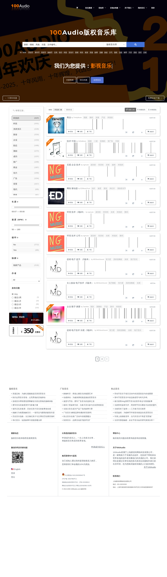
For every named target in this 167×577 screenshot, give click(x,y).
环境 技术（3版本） (76, 212)
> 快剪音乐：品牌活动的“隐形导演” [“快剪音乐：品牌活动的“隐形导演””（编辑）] (76, 498)
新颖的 (99, 307)
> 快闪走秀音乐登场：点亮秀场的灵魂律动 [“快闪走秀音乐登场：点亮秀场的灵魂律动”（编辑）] (28, 476)
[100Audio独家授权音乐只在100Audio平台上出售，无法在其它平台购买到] (17, 258)
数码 (126, 212)
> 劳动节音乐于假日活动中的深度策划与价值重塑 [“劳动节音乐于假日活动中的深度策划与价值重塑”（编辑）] (133, 472)
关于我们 (128, 8)
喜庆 (140, 52)
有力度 (108, 259)
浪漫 (91, 52)
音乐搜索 (88, 8)
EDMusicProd (85, 188)
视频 (85, 117)
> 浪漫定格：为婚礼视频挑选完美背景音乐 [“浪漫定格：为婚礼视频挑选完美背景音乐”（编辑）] (28, 472)
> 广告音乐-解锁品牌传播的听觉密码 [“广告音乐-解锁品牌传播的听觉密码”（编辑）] (76, 491)
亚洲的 (102, 141)
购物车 (152, 132)
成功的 (93, 165)
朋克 (105, 188)
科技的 (110, 117)
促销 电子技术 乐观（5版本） (80, 330)
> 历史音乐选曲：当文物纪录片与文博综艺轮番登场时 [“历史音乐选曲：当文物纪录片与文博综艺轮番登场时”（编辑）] (33, 495)
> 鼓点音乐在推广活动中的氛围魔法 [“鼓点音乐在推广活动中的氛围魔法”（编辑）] (76, 495)
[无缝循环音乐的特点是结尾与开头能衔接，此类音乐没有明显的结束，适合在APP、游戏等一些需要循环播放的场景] (17, 237)
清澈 (97, 117)
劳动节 (30, 52)
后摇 (145, 52)
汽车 (130, 52)
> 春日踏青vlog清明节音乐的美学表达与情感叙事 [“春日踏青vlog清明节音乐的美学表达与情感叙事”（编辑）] (133, 479)
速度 (99, 188)
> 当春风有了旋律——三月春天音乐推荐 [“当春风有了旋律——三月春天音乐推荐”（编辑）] (129, 487)
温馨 (101, 52)
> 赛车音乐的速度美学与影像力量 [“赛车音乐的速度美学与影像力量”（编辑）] (24, 483)
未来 (107, 165)
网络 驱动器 (72, 188)
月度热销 (69, 80)
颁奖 (115, 52)
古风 (55, 52)
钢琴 (125, 52)
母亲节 (43, 52)
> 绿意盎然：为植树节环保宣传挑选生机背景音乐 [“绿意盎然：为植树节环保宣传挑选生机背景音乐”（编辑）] (133, 491)
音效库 (101, 8)
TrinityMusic (77, 117)
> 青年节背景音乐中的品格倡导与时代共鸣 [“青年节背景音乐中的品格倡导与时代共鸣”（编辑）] (130, 476)
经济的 (100, 165)
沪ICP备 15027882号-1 (69, 557)
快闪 (60, 52)
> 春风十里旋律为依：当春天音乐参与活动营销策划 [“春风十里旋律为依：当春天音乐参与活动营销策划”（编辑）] (83, 483)
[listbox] (114, 44)
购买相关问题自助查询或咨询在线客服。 (130, 516)
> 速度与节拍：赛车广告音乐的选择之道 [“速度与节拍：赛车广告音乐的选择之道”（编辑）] (78, 479)
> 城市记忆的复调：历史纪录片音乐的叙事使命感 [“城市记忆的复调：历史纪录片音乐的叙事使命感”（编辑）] (31, 487)
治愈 (120, 52)
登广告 (110, 141)
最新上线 (131, 110)
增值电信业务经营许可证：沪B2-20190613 (76, 560)
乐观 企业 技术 (73, 165)
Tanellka (86, 307)
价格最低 (153, 110)
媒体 (113, 165)
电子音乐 (134, 259)
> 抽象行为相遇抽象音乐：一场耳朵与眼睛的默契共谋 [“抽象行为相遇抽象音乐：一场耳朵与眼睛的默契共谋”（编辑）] (33, 491)
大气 (110, 52)
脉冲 (112, 307)
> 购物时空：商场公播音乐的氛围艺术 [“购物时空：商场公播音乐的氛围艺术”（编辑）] (77, 472)
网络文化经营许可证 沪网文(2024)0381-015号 (76, 564)
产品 (103, 117)
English (15, 547)
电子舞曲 (112, 283)
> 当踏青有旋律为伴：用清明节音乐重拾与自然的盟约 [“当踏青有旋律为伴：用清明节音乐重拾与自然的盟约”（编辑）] (134, 483)
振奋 (106, 52)
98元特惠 (83, 80)
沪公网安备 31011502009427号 (75, 553)
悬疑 (135, 52)
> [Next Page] (106, 359)
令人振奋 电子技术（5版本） (80, 283)
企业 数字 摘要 (73, 306)
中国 (117, 141)
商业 (69, 117)
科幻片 (112, 188)
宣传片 (71, 52)
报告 (92, 307)
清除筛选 (69, 110)
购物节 (50, 52)
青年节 (37, 52)
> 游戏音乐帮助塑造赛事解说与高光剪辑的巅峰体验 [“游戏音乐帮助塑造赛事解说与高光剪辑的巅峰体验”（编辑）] (32, 479)
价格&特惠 (114, 8)
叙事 (96, 52)
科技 (65, 52)
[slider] (13, 207)
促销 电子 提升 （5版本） (79, 259)
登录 (153, 8)
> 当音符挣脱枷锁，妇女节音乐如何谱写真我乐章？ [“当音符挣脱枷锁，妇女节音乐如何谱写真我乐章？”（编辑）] (134, 498)
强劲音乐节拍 (122, 188)
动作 (93, 188)
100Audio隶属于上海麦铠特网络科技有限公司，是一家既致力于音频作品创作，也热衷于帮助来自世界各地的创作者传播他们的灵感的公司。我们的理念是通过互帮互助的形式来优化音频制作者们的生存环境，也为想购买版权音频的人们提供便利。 (134, 536)
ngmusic (86, 165)
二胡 (95, 141)
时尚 (81, 52)
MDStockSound (98, 259)
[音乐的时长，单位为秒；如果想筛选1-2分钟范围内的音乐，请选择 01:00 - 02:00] (17, 201)
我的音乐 (141, 8)
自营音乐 (97, 80)
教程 (91, 117)
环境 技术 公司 (73, 236)
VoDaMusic (82, 141)
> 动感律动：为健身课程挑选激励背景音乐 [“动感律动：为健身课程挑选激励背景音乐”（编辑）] (79, 476)
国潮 (76, 52)
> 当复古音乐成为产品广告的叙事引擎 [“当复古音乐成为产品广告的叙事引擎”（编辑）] (77, 487)
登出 (13, 555)
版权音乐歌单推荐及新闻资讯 (24, 516)
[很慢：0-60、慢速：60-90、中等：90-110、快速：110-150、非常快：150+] (26, 219)
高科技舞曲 (118, 259)
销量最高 (142, 110)
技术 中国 (71, 141)
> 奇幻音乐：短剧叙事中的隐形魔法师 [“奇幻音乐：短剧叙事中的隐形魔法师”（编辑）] (26, 498)
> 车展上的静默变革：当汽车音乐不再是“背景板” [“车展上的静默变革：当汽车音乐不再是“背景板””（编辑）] (132, 495)
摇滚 (86, 52)
